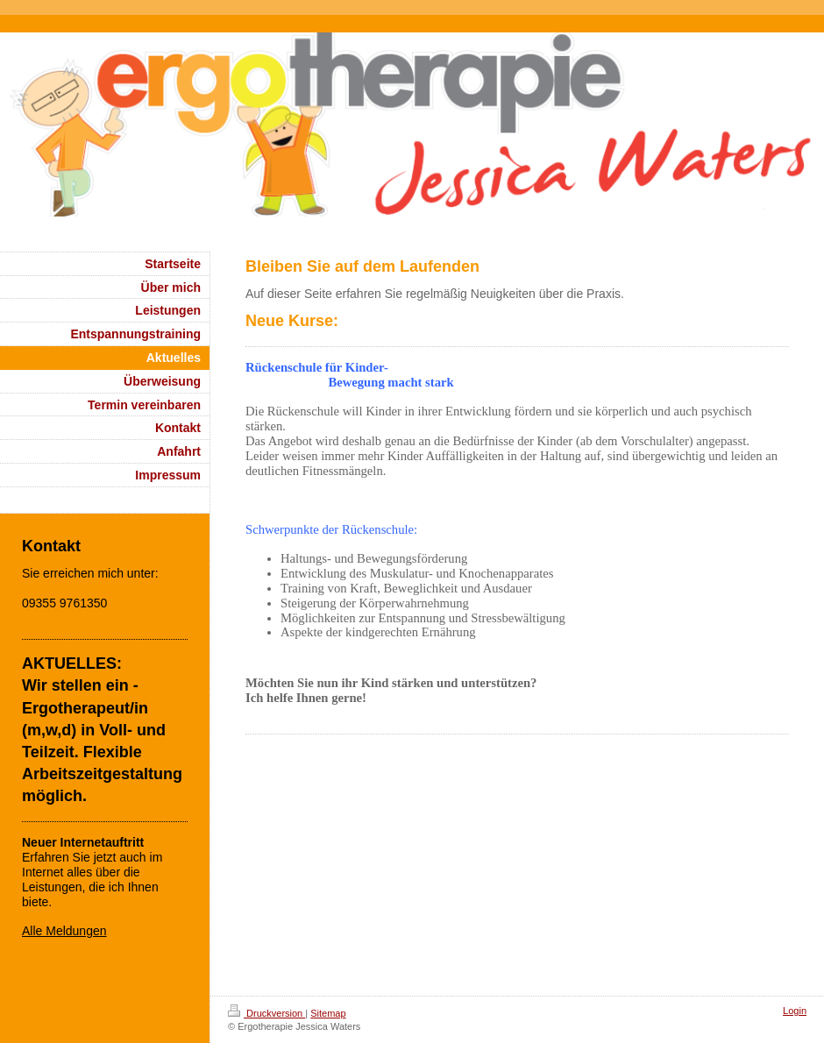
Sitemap (327, 1013)
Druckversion (266, 1013)
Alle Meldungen (64, 931)
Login (794, 1010)
